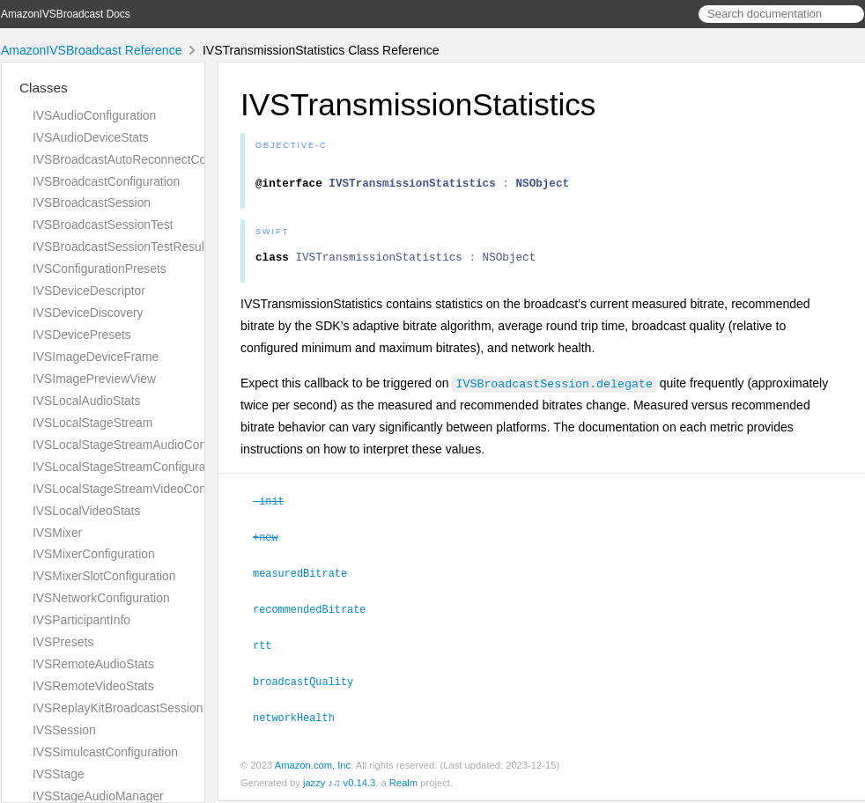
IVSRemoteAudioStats (93, 664)
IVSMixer (57, 533)
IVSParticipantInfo (81, 620)
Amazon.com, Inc (313, 767)
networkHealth (301, 719)
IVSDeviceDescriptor (89, 291)
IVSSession (64, 730)
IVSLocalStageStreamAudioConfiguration (144, 445)
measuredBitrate (307, 578)
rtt (269, 649)
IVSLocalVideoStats (86, 511)
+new (273, 543)
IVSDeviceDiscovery (88, 313)
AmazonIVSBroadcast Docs (65, 14)
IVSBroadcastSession (92, 202)
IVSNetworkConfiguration (101, 598)
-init (276, 508)
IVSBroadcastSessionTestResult (120, 246)
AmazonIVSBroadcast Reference (91, 50)
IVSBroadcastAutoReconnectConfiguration (148, 159)
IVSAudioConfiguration (94, 115)
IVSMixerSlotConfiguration (104, 576)
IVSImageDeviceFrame (96, 357)
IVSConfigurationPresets (99, 269)
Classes (43, 87)
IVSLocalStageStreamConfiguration (129, 467)
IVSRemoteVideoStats (93, 686)
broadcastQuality (310, 684)
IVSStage (59, 774)
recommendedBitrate (317, 614)
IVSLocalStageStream (92, 423)
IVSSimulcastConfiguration (105, 752)
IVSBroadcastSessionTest (103, 224)
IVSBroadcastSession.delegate (553, 391)
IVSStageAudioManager (98, 796)
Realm (403, 784)
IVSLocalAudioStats (87, 401)
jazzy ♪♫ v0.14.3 (339, 784)
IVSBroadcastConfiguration (106, 181)
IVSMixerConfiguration (94, 554)
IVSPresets (63, 642)
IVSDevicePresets (82, 335)
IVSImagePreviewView (94, 379)
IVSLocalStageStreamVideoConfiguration (144, 489)
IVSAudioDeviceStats (91, 137)
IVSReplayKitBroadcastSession (118, 708)
